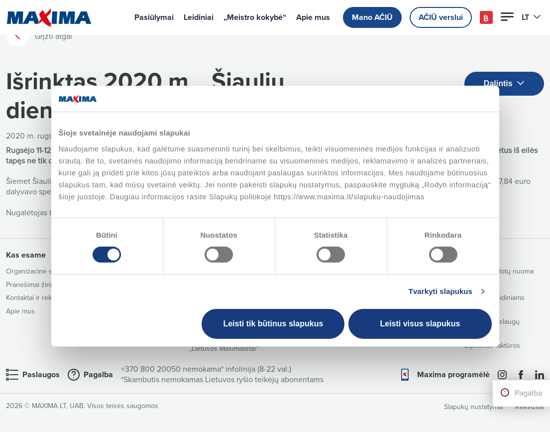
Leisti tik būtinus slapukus (273, 323)
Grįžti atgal (39, 36)
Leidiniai (199, 17)
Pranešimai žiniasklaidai (42, 285)
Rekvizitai (529, 407)
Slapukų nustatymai (473, 407)
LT (531, 17)
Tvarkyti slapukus (440, 291)
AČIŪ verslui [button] (441, 17)
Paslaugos (41, 375)
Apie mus (313, 17)
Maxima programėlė (453, 375)
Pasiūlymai (154, 17)
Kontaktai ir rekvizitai (37, 297)
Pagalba (528, 393)
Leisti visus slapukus (420, 323)
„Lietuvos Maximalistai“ (223, 348)
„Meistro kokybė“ (254, 17)
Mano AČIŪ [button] (372, 17)
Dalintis (504, 84)
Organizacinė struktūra (41, 271)
